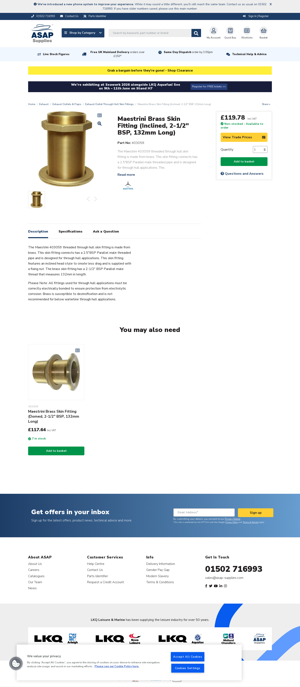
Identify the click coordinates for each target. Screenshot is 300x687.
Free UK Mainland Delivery (117, 54)
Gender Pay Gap (158, 570)
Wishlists (247, 32)
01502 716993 (233, 569)
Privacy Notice (232, 519)
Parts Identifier (97, 576)
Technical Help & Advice (249, 54)
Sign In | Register (256, 16)
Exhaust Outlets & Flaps (66, 104)
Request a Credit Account (105, 582)
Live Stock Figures (56, 54)
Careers (33, 570)
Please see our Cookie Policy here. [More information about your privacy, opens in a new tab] (117, 666)
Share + (266, 104)
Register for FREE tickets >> (209, 86)
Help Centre (95, 564)
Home (31, 104)
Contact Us (95, 570)
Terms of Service (250, 522)
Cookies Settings (187, 668)
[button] (16, 663)
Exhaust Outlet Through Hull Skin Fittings (109, 104)
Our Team (35, 582)
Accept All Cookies (187, 657)
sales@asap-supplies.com (224, 578)
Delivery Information (160, 564)
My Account (213, 32)
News (32, 588)
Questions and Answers (242, 173)
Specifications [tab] (70, 231)
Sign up (256, 512)
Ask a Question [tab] (106, 231)
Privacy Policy (231, 522)
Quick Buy (230, 32)
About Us (35, 564)
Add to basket (244, 161)
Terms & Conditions (160, 582)
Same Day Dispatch (188, 52)
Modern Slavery (157, 576)
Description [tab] (38, 231)
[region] (129, 662)
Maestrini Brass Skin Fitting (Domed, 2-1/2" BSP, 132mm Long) (53, 416)
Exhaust (44, 104)
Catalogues (36, 576)
